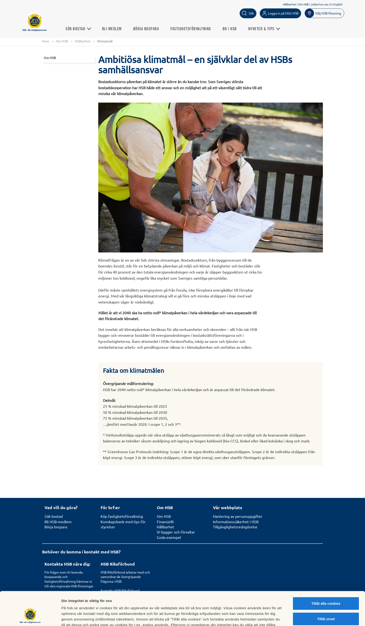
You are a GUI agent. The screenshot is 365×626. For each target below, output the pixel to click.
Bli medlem (112, 29)
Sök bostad (53, 516)
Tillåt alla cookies (325, 574)
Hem (45, 41)
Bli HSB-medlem (58, 521)
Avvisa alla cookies (326, 605)
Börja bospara (146, 29)
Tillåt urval (326, 590)
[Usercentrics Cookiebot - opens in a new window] (30, 616)
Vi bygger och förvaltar (176, 532)
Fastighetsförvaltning (190, 29)
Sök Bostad (78, 29)
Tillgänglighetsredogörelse (235, 526)
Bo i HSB (230, 29)
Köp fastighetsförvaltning (122, 516)
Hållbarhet (289, 4)
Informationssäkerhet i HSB (236, 521)
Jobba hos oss (319, 4)
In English (336, 4)
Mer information (248, 617)
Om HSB (303, 4)
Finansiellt (165, 521)
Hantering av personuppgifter (237, 516)
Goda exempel (169, 537)
